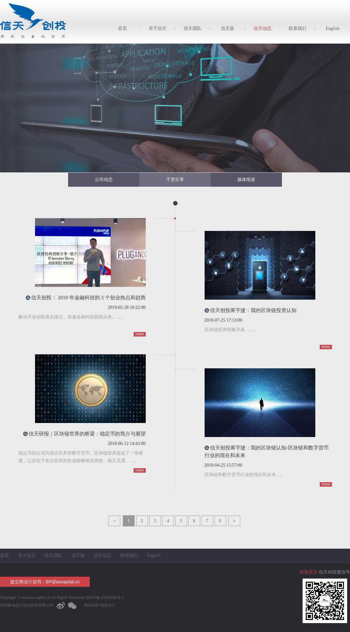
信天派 (227, 28)
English (333, 28)
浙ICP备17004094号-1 (104, 597)
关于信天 (157, 28)
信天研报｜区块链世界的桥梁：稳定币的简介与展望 (87, 433)
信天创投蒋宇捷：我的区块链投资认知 (253, 310)
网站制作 (91, 605)
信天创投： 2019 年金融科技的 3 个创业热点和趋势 (88, 297)
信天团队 (192, 28)
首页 (122, 28)
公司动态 (104, 179)
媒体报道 (246, 179)
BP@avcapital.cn (63, 581)
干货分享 (175, 179)
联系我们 (297, 28)
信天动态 (262, 28)
